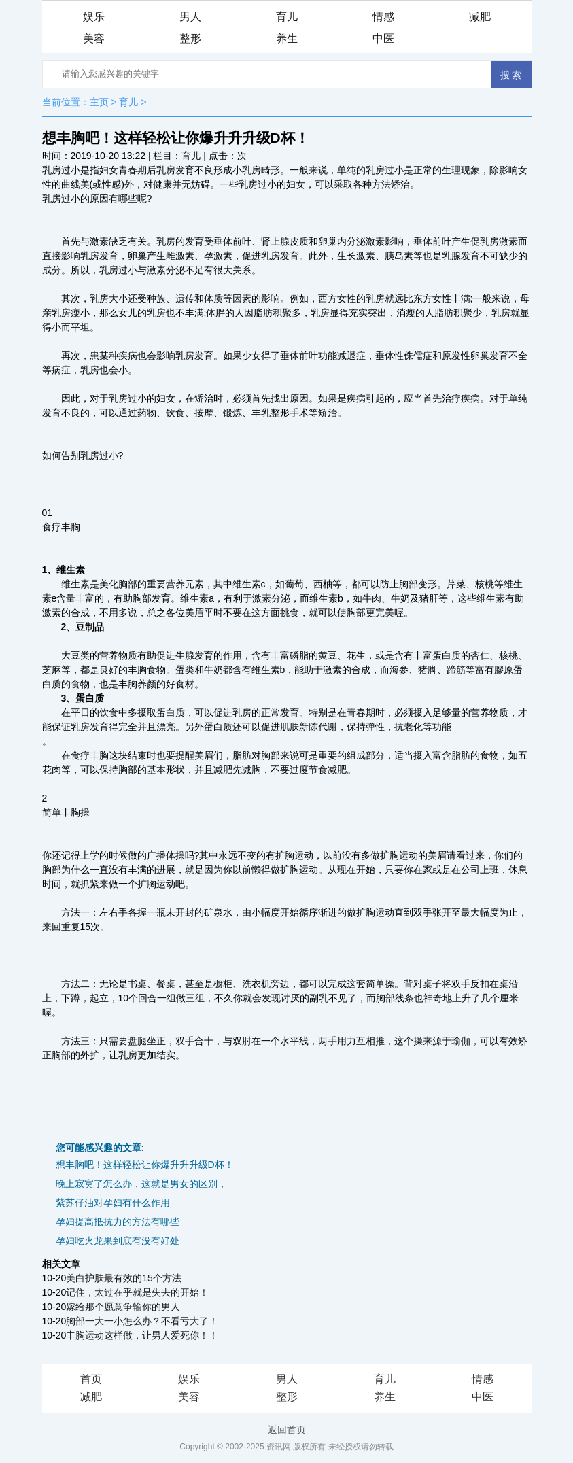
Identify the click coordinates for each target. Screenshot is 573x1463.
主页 (99, 102)
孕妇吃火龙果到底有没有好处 (117, 1240)
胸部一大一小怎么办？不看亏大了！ (142, 1320)
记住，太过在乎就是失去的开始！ (137, 1292)
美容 (94, 38)
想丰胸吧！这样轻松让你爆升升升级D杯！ (145, 1164)
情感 (383, 16)
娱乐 (94, 16)
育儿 (287, 16)
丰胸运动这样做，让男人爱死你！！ (142, 1335)
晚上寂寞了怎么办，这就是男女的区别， (141, 1183)
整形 (190, 38)
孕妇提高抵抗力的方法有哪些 (117, 1221)
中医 (383, 38)
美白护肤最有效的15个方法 (123, 1278)
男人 (190, 16)
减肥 (480, 16)
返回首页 (287, 1429)
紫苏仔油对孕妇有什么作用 (113, 1202)
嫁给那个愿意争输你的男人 (123, 1306)
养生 (287, 38)
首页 (91, 1379)
